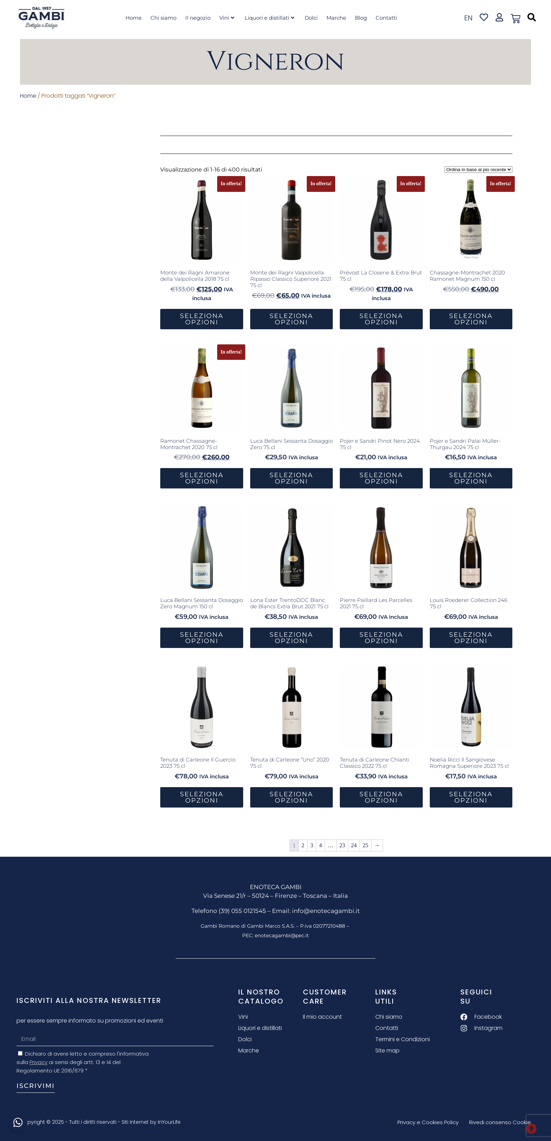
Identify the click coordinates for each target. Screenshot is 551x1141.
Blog (361, 17)
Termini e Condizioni (402, 1039)
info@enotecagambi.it (326, 910)
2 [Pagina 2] (303, 845)
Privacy (38, 1062)
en (468, 18)
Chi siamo (163, 17)
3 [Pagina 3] (311, 845)
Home (133, 17)
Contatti (386, 17)
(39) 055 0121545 (242, 910)
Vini (226, 17)
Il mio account (322, 1017)
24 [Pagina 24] (354, 845)
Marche (336, 17)
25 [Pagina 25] (365, 845)
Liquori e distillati (269, 17)
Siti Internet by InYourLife (151, 1122)
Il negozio (197, 17)
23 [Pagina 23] (342, 845)
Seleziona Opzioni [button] (201, 319)
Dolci (311, 17)
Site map (387, 1050)
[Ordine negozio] (478, 169)
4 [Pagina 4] (320, 845)
